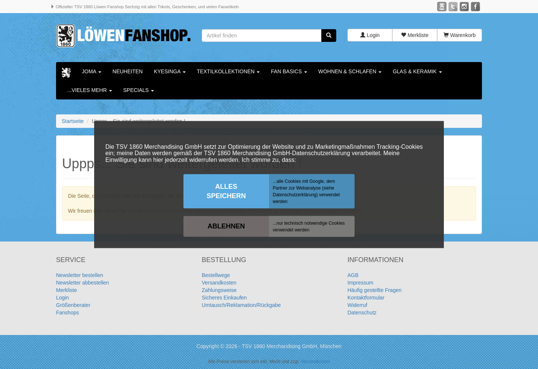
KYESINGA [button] (170, 72)
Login (370, 36)
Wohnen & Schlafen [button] (349, 72)
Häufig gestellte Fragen (374, 290)
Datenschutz (362, 313)
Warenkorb (459, 36)
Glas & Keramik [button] (417, 72)
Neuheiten (127, 72)
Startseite (73, 121)
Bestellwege (216, 276)
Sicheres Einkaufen (224, 298)
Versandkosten (219, 283)
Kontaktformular (365, 298)
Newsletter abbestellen (82, 283)
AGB (353, 276)
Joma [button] (91, 72)
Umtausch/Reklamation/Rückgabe (241, 305)
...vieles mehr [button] (89, 90)
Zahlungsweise (219, 290)
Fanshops (67, 313)
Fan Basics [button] (289, 72)
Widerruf (357, 305)
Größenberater (73, 305)
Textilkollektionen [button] (228, 72)
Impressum (360, 283)
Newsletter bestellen (79, 276)
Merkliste (415, 36)
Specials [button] (138, 90)
